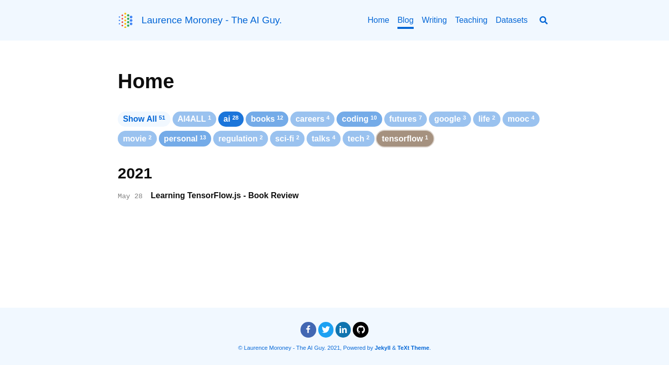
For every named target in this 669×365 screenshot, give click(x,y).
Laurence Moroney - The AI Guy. (212, 20)
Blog (405, 20)
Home (378, 20)
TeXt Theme (413, 348)
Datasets (511, 20)
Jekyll (382, 348)
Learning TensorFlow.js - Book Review (225, 195)
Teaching (471, 20)
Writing (434, 20)
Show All (144, 119)
